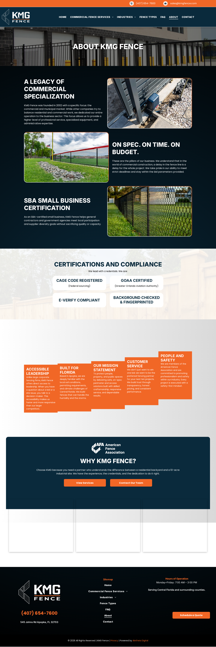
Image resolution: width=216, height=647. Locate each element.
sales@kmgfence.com (183, 3)
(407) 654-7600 (145, 3)
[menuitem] (62, 17)
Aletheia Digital (140, 640)
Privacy (114, 640)
